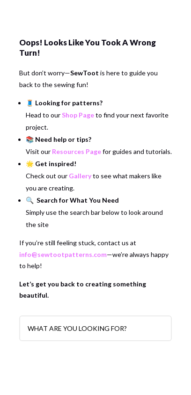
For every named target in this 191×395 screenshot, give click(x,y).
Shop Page (78, 115)
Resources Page (76, 151)
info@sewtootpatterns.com (63, 254)
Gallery (80, 176)
